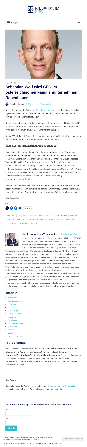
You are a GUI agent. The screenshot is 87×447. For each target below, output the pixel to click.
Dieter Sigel (32, 215)
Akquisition (12, 297)
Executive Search (44, 215)
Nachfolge (49, 219)
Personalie (22, 83)
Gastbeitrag (13, 310)
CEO (19, 215)
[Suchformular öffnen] (79, 22)
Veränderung (23, 224)
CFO (24, 215)
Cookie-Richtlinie (56, 443)
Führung (11, 307)
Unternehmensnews (35, 83)
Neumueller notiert (16, 323)
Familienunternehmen (60, 215)
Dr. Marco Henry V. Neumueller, (61, 386)
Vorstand (34, 224)
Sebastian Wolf (11, 224)
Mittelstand (12, 320)
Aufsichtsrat (11, 215)
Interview (12, 317)
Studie (10, 333)
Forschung (12, 304)
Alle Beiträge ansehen (68, 234)
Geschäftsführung (18, 219)
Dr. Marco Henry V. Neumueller (38, 104)
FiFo (8, 219)
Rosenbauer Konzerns (45, 110)
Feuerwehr (73, 215)
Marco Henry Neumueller (35, 219)
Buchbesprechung (15, 301)
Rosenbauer (69, 219)
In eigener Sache (15, 314)
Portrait (11, 330)
